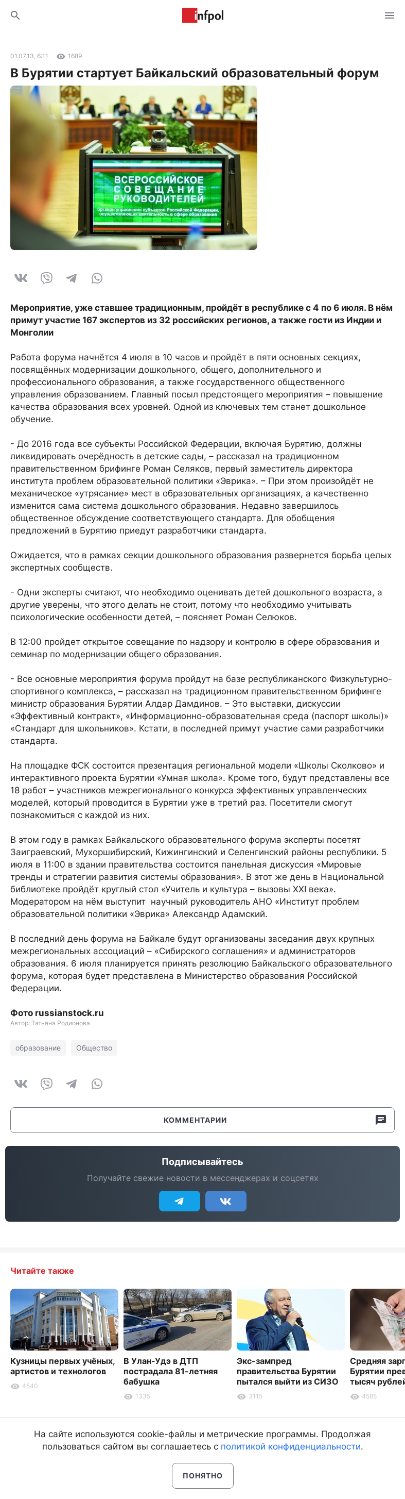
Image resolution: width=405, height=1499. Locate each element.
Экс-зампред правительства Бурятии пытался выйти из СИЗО (288, 1371)
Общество (94, 1047)
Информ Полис (202, 15)
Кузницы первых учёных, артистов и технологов (62, 1366)
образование (38, 1047)
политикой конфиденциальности (291, 1446)
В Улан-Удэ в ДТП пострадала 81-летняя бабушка (171, 1371)
